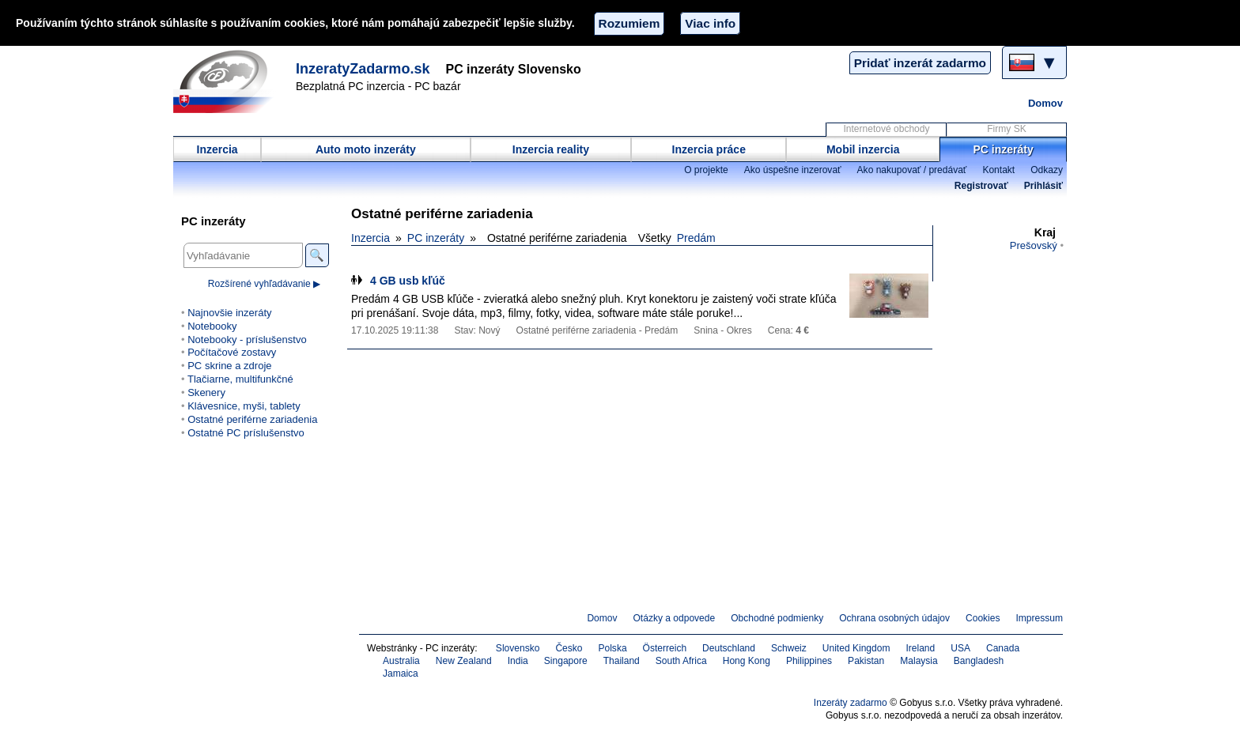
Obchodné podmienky (777, 618)
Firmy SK (1006, 128)
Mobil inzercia (863, 149)
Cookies (983, 618)
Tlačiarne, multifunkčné (240, 379)
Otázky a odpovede (674, 618)
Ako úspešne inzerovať (792, 169)
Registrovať (981, 185)
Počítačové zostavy (231, 352)
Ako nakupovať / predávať (912, 169)
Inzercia (217, 149)
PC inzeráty (1003, 149)
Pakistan (866, 660)
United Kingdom (856, 648)
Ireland (920, 648)
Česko (568, 648)
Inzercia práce (709, 149)
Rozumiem (629, 23)
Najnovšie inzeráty (229, 313)
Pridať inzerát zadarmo (920, 63)
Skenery (206, 392)
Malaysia (918, 660)
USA (960, 648)
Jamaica (400, 673)
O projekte (706, 169)
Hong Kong (746, 660)
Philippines (809, 660)
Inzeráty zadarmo (850, 702)
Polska (612, 648)
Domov (1045, 103)
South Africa (681, 660)
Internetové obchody (886, 128)
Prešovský (1033, 245)
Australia (401, 660)
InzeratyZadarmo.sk (363, 69)
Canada (1002, 648)
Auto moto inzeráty (366, 149)
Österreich (665, 648)
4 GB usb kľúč (407, 280)
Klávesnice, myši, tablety (244, 406)
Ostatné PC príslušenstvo (245, 433)
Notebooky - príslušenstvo (246, 339)
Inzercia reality (550, 149)
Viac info (710, 23)
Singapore (566, 660)
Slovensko (518, 648)
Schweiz (789, 648)
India (518, 660)
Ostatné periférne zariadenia (252, 419)
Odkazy (1046, 169)
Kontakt (998, 169)
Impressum (1040, 618)
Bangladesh (979, 660)
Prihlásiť (1043, 185)
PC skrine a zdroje (229, 366)
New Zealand (464, 660)
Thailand (621, 660)
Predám (696, 238)
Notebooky (211, 326)
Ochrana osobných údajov (894, 618)
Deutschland (728, 648)
